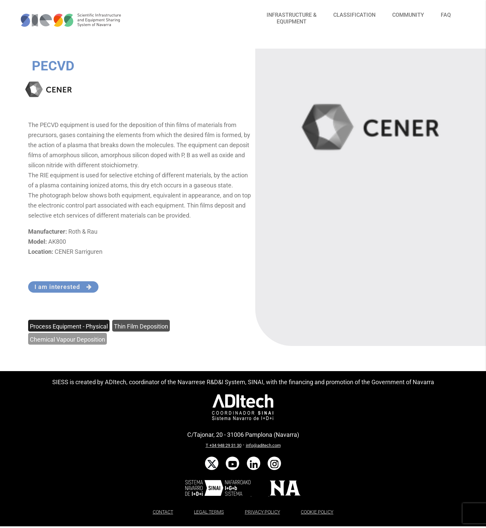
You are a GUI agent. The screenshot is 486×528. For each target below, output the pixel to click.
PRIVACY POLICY (262, 512)
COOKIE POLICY (317, 512)
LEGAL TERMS (209, 512)
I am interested (63, 286)
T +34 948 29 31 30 (223, 445)
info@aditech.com (263, 445)
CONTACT (163, 512)
